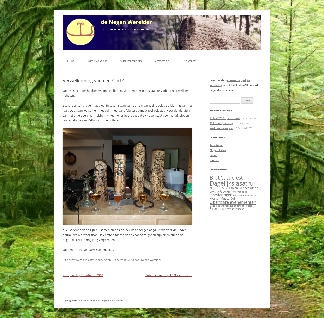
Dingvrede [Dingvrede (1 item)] (215, 188)
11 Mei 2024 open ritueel (225, 118)
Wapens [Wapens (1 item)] (239, 208)
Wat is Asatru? (97, 61)
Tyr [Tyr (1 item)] (224, 208)
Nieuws (69, 61)
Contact (190, 61)
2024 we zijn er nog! (221, 123)
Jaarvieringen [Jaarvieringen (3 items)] (221, 194)
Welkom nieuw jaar (221, 128)
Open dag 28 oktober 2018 (83, 275)
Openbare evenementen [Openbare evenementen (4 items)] (233, 202)
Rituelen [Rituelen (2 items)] (215, 208)
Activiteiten (163, 61)
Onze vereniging (131, 61)
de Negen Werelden (127, 22)
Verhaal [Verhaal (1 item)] (230, 208)
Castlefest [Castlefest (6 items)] (232, 177)
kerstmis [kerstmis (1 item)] (237, 195)
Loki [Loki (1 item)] (256, 195)
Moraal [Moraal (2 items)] (215, 198)
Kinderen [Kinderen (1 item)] (248, 195)
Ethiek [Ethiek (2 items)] (233, 188)
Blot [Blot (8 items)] (215, 177)
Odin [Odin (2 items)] (234, 198)
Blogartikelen (218, 150)
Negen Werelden (151, 260)
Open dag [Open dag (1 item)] (215, 205)
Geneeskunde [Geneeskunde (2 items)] (248, 188)
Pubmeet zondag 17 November (168, 275)
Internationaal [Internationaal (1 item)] (240, 191)
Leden (213, 155)
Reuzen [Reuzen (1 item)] (249, 205)
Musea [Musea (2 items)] (225, 198)
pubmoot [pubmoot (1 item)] (239, 205)
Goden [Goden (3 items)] (226, 191)
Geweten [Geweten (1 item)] (214, 191)
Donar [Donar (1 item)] (225, 188)
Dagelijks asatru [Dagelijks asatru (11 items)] (232, 183)
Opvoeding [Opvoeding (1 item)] (227, 205)
